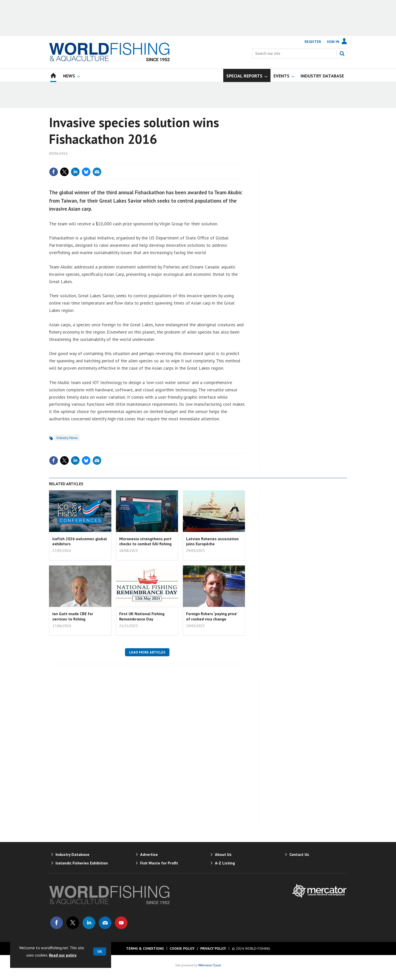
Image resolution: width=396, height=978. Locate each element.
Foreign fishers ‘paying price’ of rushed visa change (211, 616)
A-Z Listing (225, 862)
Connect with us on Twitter (72, 922)
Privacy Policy (213, 948)
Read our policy (63, 955)
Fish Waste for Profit (159, 862)
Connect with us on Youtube (121, 922)
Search (342, 53)
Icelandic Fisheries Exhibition (82, 862)
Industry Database (72, 854)
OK (99, 951)
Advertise (149, 854)
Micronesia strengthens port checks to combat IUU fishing (145, 541)
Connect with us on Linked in (88, 922)
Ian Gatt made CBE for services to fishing (72, 616)
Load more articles (147, 652)
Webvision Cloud (209, 965)
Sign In (333, 42)
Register (313, 42)
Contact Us (299, 854)
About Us (223, 854)
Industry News (67, 438)
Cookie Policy (182, 948)
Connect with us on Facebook (56, 922)
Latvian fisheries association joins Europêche (212, 541)
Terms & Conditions (145, 948)
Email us (105, 922)
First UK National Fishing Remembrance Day (141, 616)
